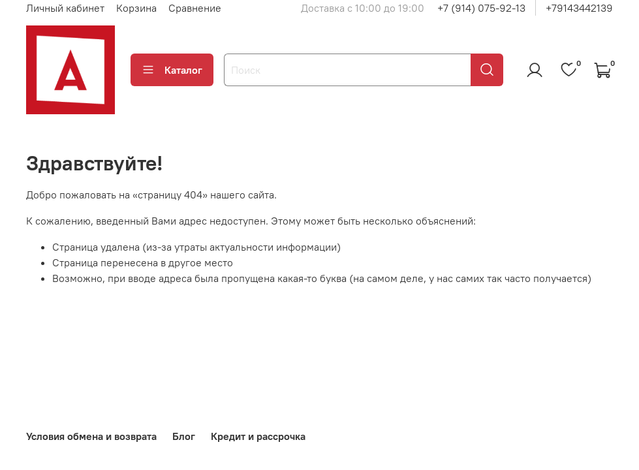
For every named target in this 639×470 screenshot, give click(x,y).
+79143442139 (579, 7)
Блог (183, 436)
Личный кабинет (65, 7)
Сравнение (194, 7)
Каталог (172, 69)
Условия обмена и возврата (91, 436)
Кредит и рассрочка (258, 436)
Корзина (136, 7)
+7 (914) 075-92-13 (481, 7)
